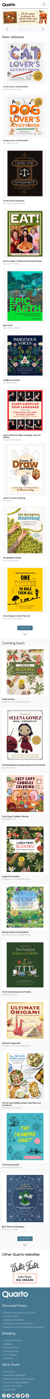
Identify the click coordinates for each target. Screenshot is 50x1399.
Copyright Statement (14, 1312)
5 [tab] (28, 29)
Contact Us (9, 1364)
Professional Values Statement (18, 1315)
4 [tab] (26, 29)
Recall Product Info (13, 1378)
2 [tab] (22, 29)
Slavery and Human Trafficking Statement (24, 1319)
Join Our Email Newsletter (16, 1374)
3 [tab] (24, 29)
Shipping (8, 1336)
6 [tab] (30, 29)
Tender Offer (10, 1382)
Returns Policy (11, 1340)
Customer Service (12, 1332)
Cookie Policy (10, 1308)
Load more (26, 623)
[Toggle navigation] (44, 4)
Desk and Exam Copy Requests (19, 1371)
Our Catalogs (10, 1347)
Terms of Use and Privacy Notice (19, 1305)
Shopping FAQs (11, 1343)
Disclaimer (9, 1350)
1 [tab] (20, 29)
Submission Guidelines (14, 1367)
